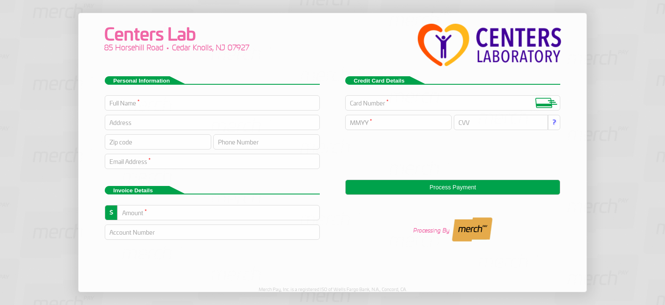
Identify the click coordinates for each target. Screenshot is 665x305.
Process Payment (453, 187)
